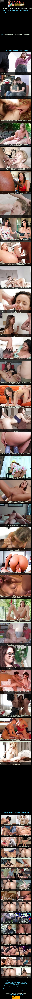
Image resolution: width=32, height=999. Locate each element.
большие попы (5, 35)
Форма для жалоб (21, 993)
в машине (27, 34)
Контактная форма (11, 993)
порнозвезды (18, 34)
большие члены (8, 34)
